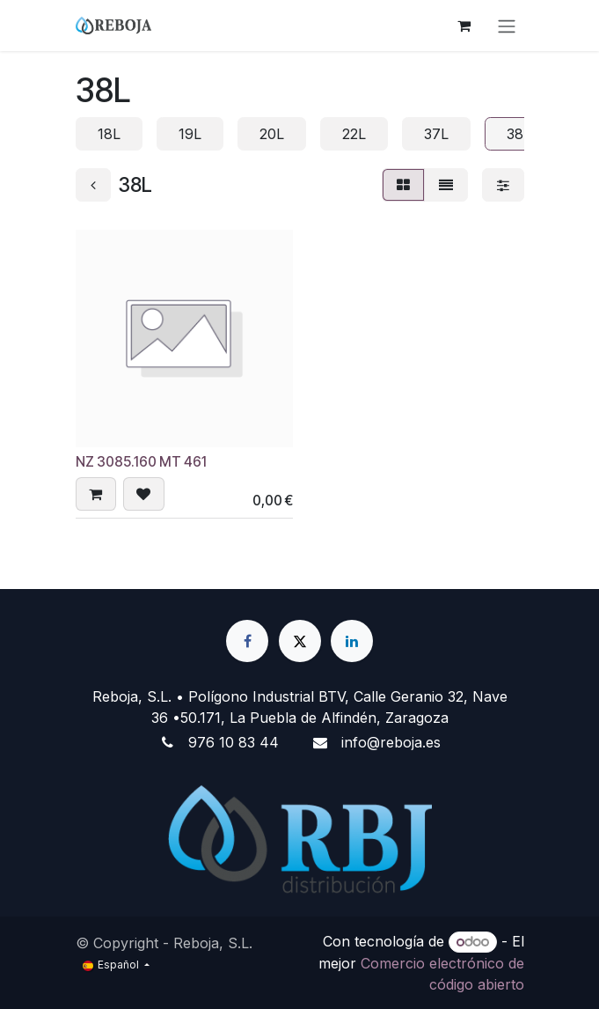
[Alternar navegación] (506, 25)
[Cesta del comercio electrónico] (464, 25)
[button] (96, 495)
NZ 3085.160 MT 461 (141, 461)
